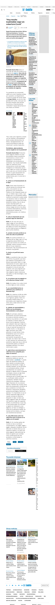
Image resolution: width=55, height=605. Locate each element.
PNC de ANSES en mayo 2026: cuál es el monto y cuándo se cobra (34, 147)
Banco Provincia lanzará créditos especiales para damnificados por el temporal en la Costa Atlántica (11, 471)
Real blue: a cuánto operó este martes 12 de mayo (22, 565)
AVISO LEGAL (41, 598)
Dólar (11, 13)
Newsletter (45, 585)
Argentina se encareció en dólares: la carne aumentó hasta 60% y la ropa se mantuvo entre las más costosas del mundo (33, 63)
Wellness (40, 592)
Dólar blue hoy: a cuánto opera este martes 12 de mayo (33, 542)
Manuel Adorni (35, 6)
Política (33, 13)
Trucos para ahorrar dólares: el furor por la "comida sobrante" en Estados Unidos (21, 575)
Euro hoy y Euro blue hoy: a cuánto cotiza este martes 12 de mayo (11, 576)
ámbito (7, 16)
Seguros (8, 444)
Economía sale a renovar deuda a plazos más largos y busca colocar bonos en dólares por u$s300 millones (34, 164)
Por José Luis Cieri (37, 485)
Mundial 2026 (48, 6)
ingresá (52, 9)
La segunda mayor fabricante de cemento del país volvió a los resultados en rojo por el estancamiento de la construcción (36, 113)
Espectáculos (29, 596)
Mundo (15, 594)
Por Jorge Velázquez (21, 483)
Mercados (19, 592)
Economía (18, 13)
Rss (45, 596)
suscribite (48, 9)
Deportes (22, 594)
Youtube (18, 585)
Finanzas (26, 13)
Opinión (47, 13)
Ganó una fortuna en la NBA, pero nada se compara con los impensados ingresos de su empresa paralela (15, 120)
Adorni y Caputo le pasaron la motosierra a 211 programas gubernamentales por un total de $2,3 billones (37, 132)
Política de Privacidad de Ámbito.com (25, 598)
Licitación (41, 6)
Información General (12, 596)
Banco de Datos (10, 592)
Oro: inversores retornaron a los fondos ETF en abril (33, 50)
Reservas (28, 6)
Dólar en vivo (16, 6)
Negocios (40, 13)
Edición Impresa (31, 594)
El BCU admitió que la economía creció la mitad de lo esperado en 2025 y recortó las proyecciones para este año (33, 567)
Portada (8, 590)
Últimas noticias (17, 590)
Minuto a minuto (10, 537)
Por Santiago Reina (20, 552)
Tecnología (38, 596)
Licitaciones (27, 600)
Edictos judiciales (11, 600)
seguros (15, 73)
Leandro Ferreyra (10, 28)
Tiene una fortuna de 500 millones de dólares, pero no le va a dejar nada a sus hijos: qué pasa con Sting (17, 46)
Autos (21, 596)
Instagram (12, 585)
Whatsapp (22, 585)
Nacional (8, 594)
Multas (20, 600)
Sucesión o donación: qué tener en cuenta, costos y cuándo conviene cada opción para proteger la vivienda (33, 78)
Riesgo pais (10, 6)
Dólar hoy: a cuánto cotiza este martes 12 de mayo (11, 565)
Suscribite (20, 450)
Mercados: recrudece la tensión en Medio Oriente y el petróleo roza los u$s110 (33, 41)
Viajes (18, 16)
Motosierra (23, 6)
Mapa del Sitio (10, 598)
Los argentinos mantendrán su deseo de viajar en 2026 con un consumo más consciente (17, 42)
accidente (17, 360)
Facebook (9, 585)
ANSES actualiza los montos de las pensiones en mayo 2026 (33, 90)
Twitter (6, 585)
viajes (10, 84)
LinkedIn (15, 585)
